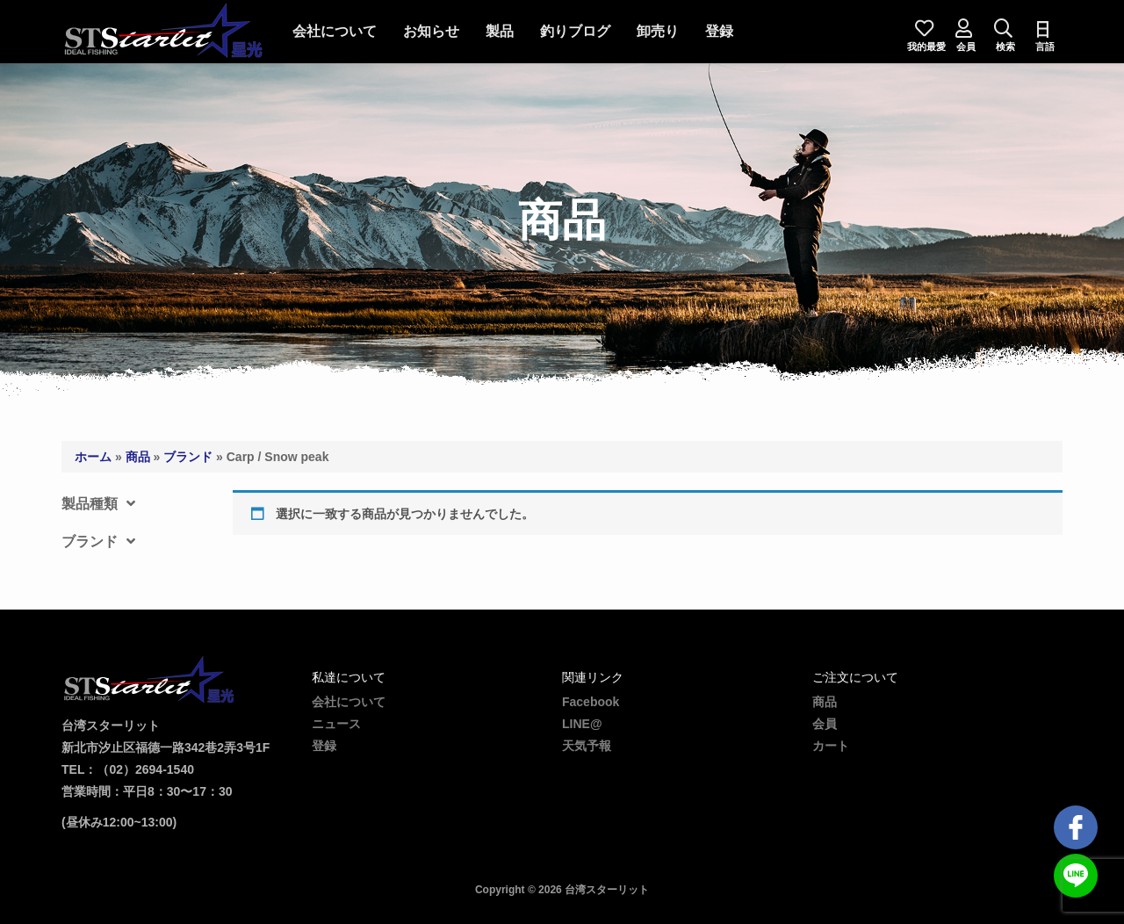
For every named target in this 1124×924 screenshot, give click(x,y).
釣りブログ (575, 31)
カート (830, 746)
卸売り (658, 31)
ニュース (336, 724)
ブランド (188, 457)
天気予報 (586, 746)
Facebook (590, 702)
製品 (500, 31)
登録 (719, 31)
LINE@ (582, 724)
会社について (334, 31)
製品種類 (98, 503)
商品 (138, 457)
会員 (824, 724)
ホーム (93, 457)
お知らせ (431, 31)
